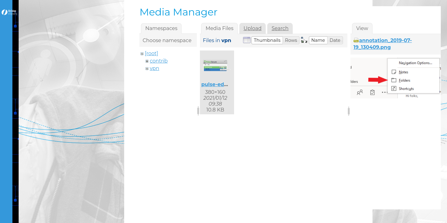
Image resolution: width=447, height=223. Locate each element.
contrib (159, 61)
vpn (154, 68)
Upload (252, 28)
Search (280, 28)
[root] (151, 53)
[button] (267, 40)
